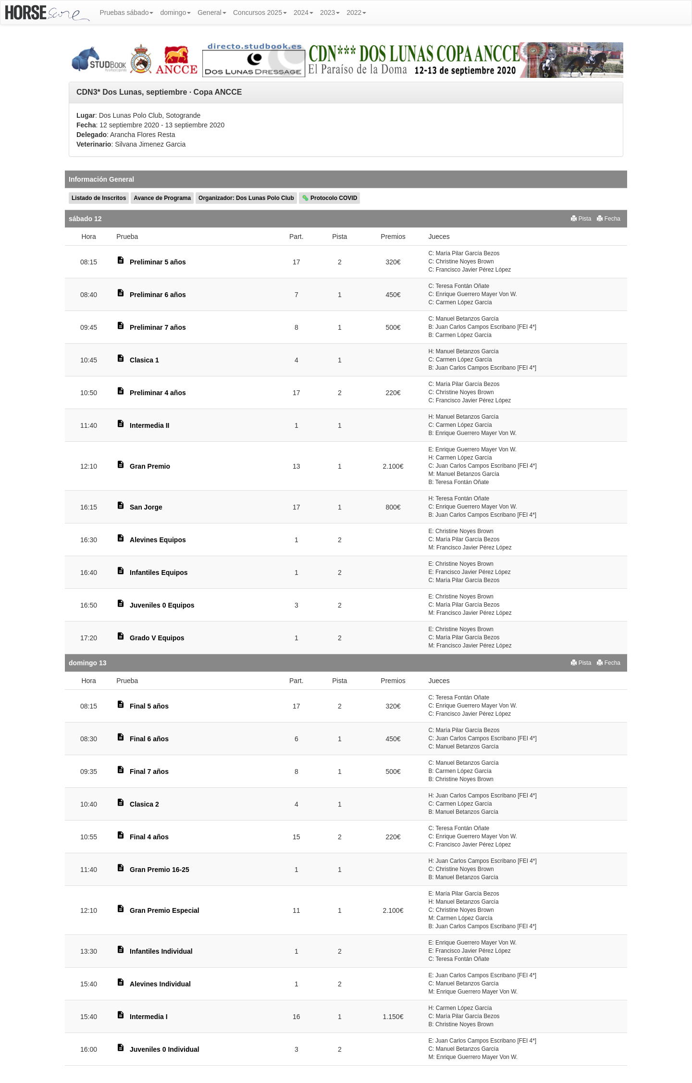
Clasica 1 (144, 360)
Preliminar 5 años (158, 262)
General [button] (212, 12)
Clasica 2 (144, 804)
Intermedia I (149, 1017)
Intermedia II (149, 425)
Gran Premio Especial (164, 910)
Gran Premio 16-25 (159, 869)
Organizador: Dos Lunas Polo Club (246, 198)
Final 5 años (149, 706)
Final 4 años (149, 837)
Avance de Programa (162, 198)
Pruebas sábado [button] (127, 12)
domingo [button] (175, 12)
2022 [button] (356, 12)
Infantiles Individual (161, 951)
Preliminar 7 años (158, 327)
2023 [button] (330, 12)
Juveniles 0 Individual (164, 1049)
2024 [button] (303, 12)
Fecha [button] (608, 218)
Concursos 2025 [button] (260, 12)
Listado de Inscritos (99, 198)
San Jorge (146, 507)
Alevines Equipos (158, 540)
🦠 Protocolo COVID (330, 198)
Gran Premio (150, 466)
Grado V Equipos (157, 638)
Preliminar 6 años (158, 295)
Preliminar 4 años (158, 393)
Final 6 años (149, 739)
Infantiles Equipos (159, 572)
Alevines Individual (160, 984)
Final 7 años (149, 771)
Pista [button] (581, 218)
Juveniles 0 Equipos (162, 605)
